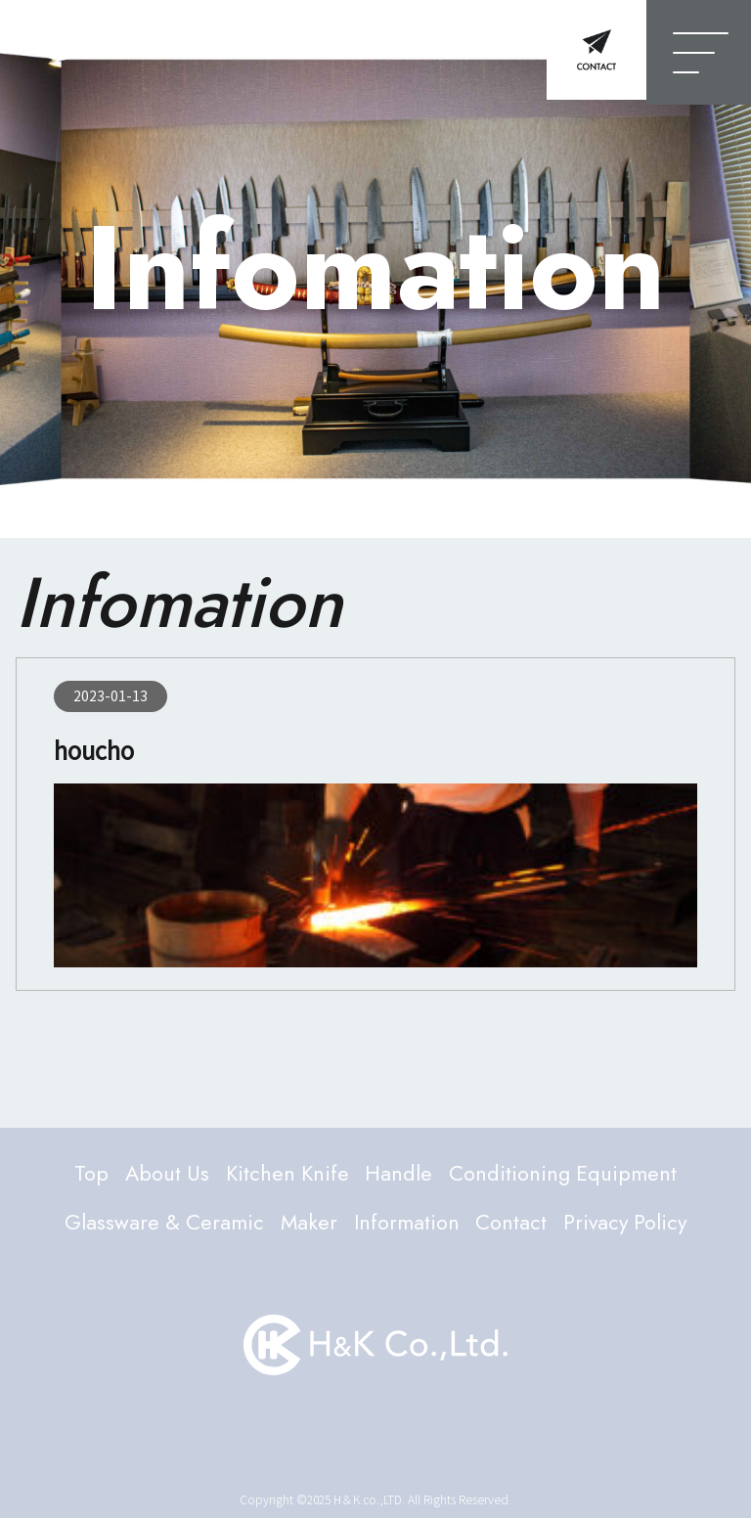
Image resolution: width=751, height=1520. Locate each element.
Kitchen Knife (287, 1173)
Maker (305, 1223)
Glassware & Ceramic (159, 1223)
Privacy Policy (628, 1223)
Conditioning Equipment (566, 1173)
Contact (511, 1223)
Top (86, 1173)
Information (405, 1223)
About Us (163, 1173)
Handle (399, 1173)
